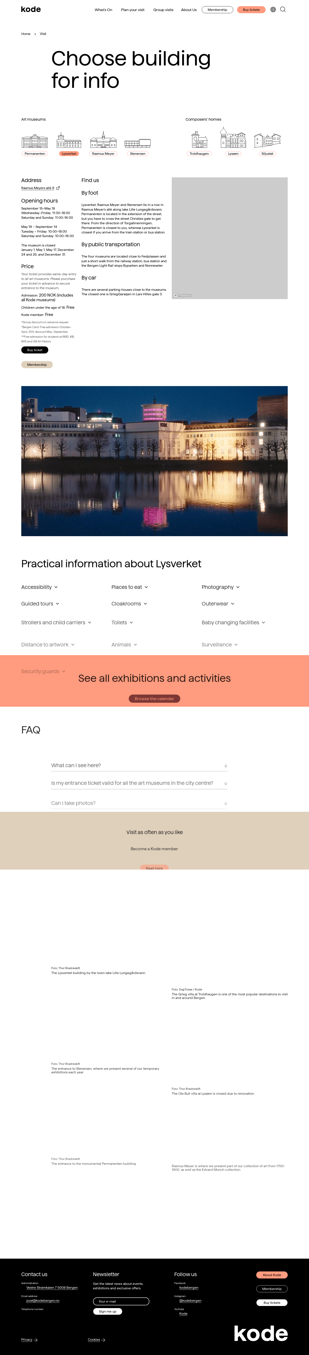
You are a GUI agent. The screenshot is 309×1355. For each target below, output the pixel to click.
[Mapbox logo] (182, 295)
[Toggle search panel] (283, 10)
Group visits (163, 10)
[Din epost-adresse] (121, 1301)
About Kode (272, 1275)
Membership (217, 10)
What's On (103, 10)
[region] (230, 238)
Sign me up (107, 1311)
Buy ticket (34, 350)
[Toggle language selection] (273, 10)
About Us (189, 10)
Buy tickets (251, 10)
